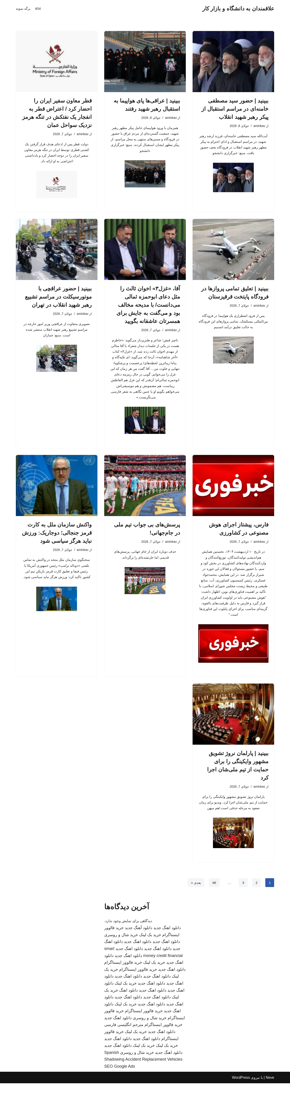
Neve (270, 1099)
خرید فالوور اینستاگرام (123, 984)
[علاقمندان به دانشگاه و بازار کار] (238, 8)
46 (214, 904)
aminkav (259, 126)
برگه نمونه (23, 9)
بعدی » (195, 904)
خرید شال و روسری (121, 956)
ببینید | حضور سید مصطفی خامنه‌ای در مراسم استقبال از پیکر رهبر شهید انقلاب (234, 109)
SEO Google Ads (119, 1088)
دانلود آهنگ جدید (138, 949)
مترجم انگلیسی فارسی (123, 1046)
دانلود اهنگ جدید (167, 949)
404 (39, 9)
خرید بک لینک (150, 956)
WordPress (241, 1099)
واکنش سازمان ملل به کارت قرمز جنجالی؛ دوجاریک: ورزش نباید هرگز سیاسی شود (57, 546)
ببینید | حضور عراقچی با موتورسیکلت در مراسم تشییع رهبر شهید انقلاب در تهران (58, 299)
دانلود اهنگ (128, 1012)
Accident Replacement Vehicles (153, 1081)
